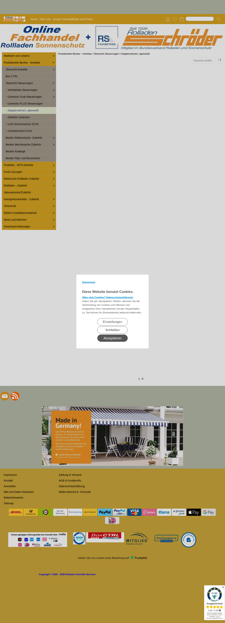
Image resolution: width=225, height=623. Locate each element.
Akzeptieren (112, 338)
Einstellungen (112, 322)
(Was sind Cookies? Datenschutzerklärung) (107, 297)
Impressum (88, 282)
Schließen (112, 330)
